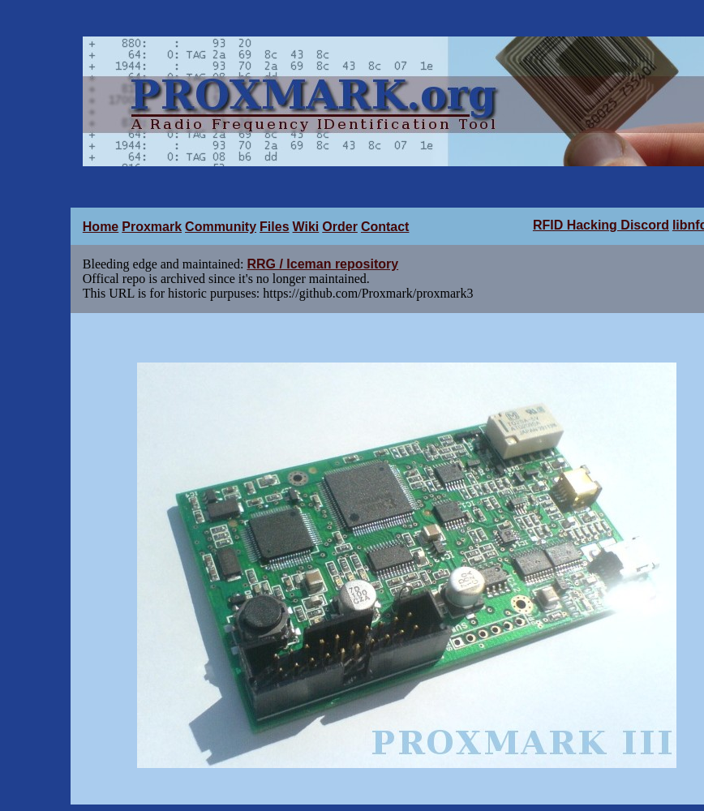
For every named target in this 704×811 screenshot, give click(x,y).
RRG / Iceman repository (322, 264)
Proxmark (152, 227)
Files (274, 227)
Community (220, 227)
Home (100, 227)
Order (340, 227)
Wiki (306, 227)
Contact (385, 227)
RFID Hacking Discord (601, 225)
